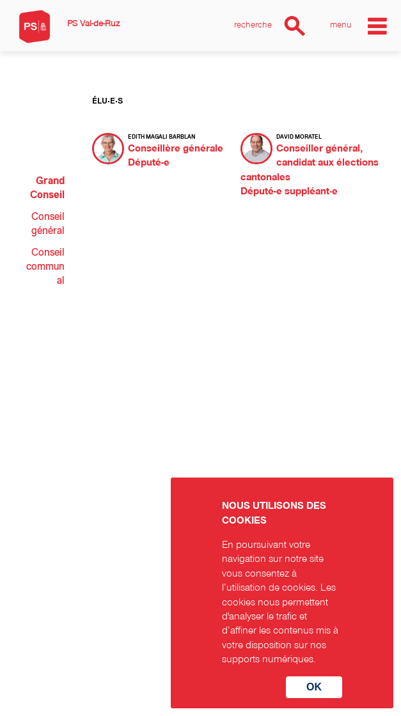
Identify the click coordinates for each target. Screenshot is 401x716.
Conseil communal (45, 267)
